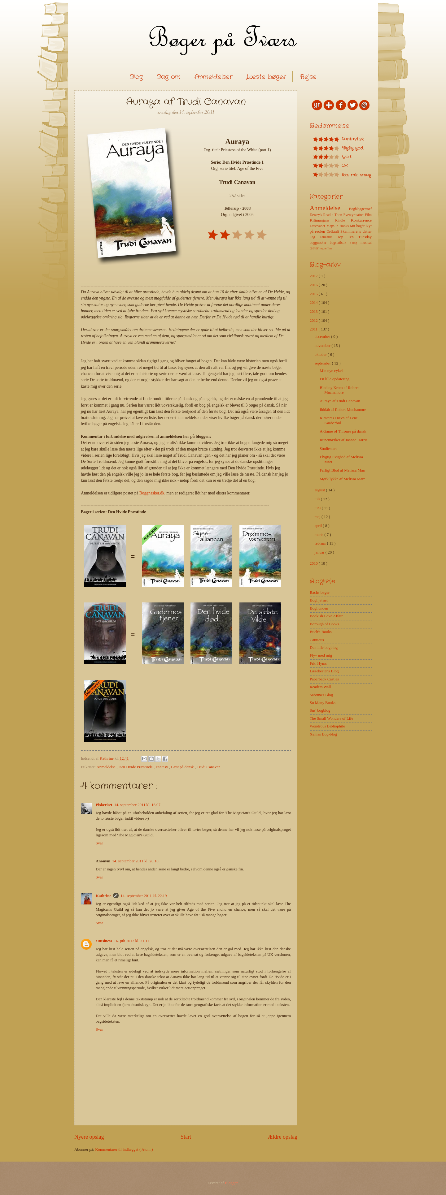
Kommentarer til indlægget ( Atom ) (124, 1149)
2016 (314, 285)
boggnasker (320, 243)
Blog (136, 76)
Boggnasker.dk (151, 493)
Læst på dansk (183, 767)
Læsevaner (318, 226)
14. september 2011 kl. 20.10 (135, 861)
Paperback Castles (324, 679)
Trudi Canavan (208, 767)
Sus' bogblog (320, 710)
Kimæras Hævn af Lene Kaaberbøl (339, 420)
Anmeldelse (106, 767)
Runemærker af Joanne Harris (343, 440)
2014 (314, 302)
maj (317, 517)
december (322, 336)
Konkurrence (361, 220)
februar (320, 543)
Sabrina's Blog (321, 695)
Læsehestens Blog (324, 671)
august (320, 490)
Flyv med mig (321, 655)
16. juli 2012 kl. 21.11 (131, 941)
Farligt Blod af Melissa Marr (342, 470)
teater (315, 248)
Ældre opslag (282, 1137)
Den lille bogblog (324, 647)
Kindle (343, 220)
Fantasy (162, 767)
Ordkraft (333, 232)
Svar (99, 843)
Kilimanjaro (322, 220)
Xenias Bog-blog (323, 734)
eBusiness (104, 941)
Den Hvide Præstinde (136, 767)
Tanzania (328, 237)
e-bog (355, 242)
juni (317, 508)
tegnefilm (326, 248)
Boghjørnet (319, 600)
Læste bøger (266, 76)
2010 (314, 563)
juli (317, 499)
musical (366, 243)
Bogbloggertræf (360, 209)
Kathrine (103, 896)
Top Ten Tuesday (354, 237)
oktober (321, 354)
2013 (314, 311)
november (322, 345)
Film (368, 215)
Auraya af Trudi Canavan (340, 401)
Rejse (308, 76)
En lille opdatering (334, 379)
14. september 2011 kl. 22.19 (143, 896)
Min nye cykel (331, 371)
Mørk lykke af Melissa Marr (342, 479)
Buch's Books (321, 632)
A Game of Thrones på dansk (343, 431)
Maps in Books (338, 226)
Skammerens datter (356, 231)
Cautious (317, 640)
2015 (314, 294)
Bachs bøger (320, 592)
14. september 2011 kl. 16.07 (137, 805)
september (323, 363)
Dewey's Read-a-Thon (326, 215)
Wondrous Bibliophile (327, 726)
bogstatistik (340, 243)
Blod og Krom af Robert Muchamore (339, 390)
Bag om (168, 76)
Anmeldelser (214, 76)
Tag (315, 237)
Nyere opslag (89, 1137)
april (318, 526)
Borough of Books (324, 624)
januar (319, 552)
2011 (314, 329)
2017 (314, 276)
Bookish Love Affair (326, 616)
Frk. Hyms (318, 663)
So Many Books (322, 703)
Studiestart (328, 449)
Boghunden (319, 608)
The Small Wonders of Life (331, 718)
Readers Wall (320, 687)
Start (186, 1137)
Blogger (231, 1183)
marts (319, 535)
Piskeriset (104, 805)
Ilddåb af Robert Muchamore (343, 410)
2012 (314, 320)
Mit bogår (358, 226)
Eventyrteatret (354, 215)
